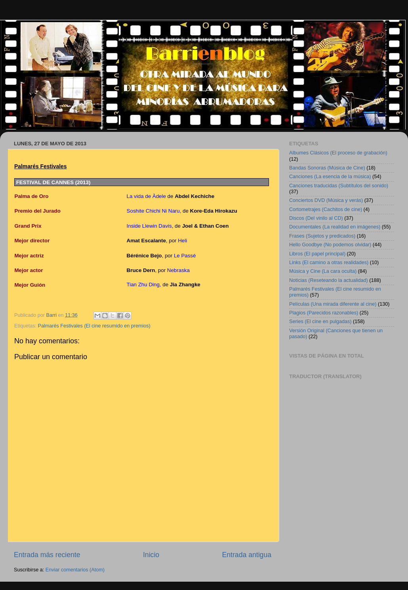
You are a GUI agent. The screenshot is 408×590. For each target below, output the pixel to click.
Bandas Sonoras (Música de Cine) (327, 168)
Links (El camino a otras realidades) (328, 262)
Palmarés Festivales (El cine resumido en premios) (94, 326)
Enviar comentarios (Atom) (75, 570)
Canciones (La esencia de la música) (330, 176)
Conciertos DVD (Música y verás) (326, 200)
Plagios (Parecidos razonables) (323, 313)
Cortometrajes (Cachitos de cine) (325, 209)
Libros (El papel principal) (317, 254)
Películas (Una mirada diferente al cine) (333, 304)
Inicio (151, 555)
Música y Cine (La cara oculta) (323, 271)
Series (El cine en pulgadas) (320, 321)
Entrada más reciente (47, 555)
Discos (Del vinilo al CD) (316, 218)
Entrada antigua (246, 555)
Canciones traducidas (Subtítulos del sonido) (338, 185)
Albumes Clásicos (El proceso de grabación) (338, 153)
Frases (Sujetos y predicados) (322, 236)
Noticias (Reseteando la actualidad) (328, 280)
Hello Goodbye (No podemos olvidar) (330, 244)
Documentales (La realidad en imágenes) (334, 227)
